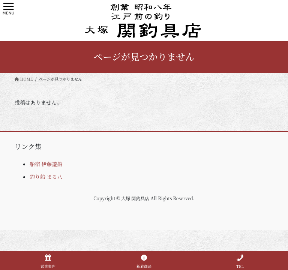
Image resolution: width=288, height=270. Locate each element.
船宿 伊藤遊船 (46, 164)
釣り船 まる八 (46, 176)
